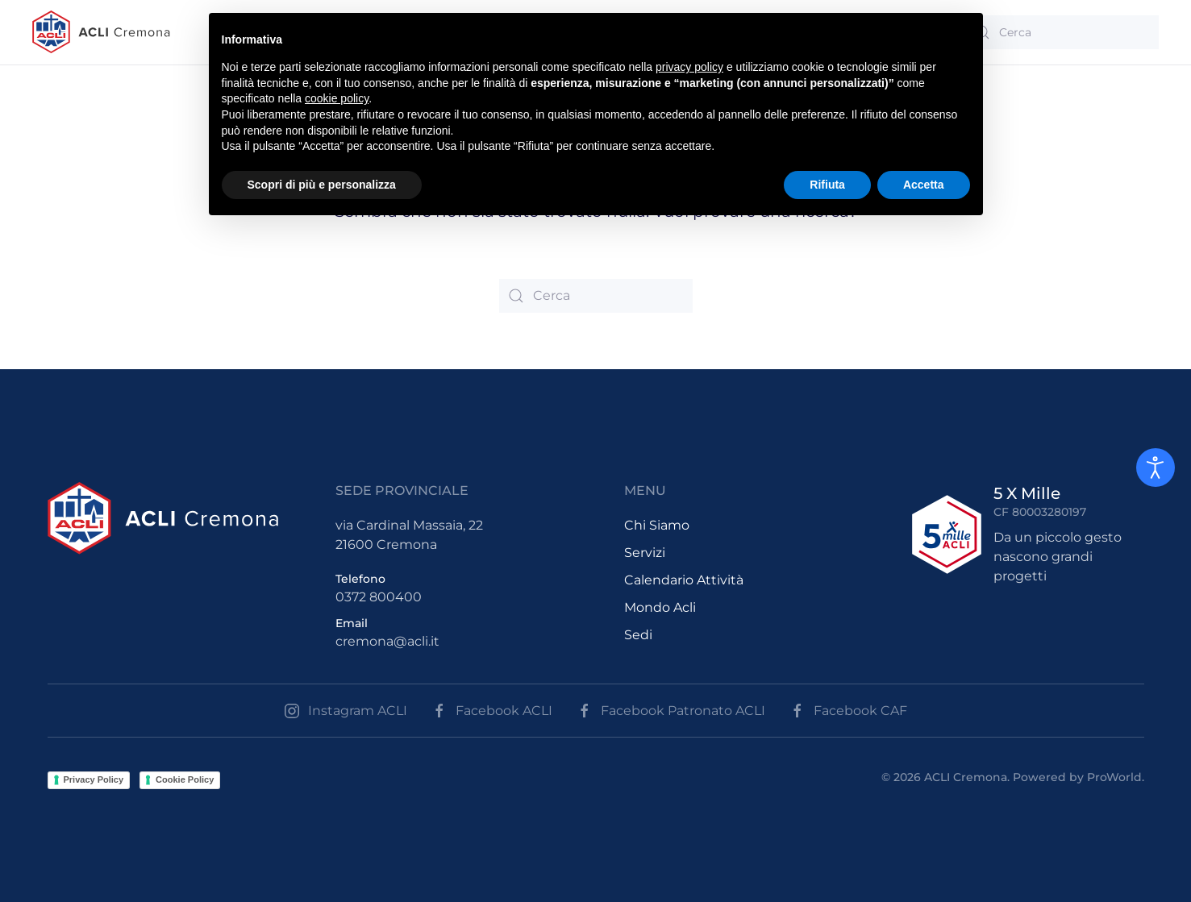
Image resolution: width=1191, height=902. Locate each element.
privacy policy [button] (689, 66)
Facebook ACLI (491, 711)
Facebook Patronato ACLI (671, 711)
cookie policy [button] (337, 98)
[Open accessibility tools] (1155, 467)
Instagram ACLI (345, 711)
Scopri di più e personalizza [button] (322, 184)
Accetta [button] (923, 184)
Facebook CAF (848, 711)
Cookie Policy (185, 779)
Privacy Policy (94, 779)
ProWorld (1114, 777)
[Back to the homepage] (101, 32)
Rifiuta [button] (827, 184)
